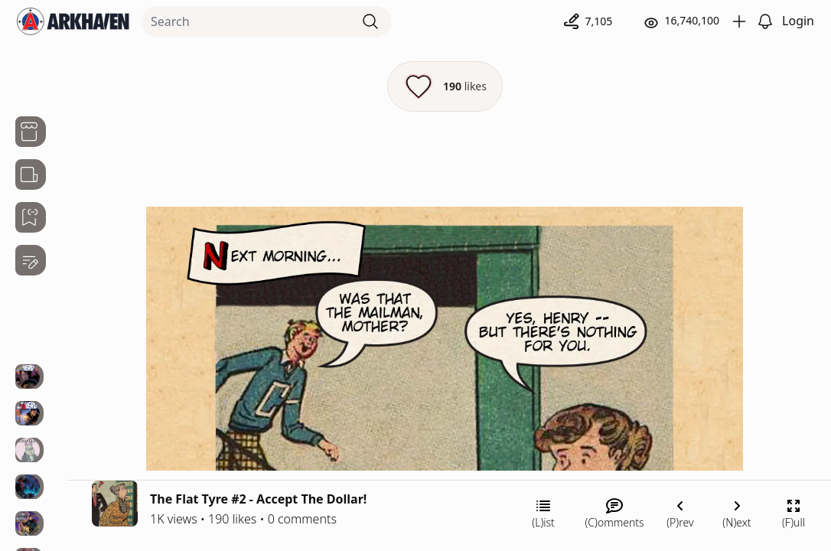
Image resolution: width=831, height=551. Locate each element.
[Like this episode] (445, 86)
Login (798, 20)
